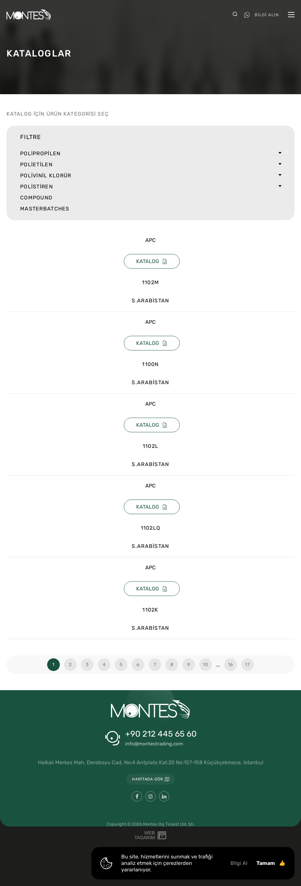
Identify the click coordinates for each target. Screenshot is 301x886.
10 (205, 664)
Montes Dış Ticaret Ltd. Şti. (168, 824)
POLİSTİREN (150, 187)
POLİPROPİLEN (150, 153)
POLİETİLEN (150, 164)
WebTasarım (145, 835)
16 (230, 664)
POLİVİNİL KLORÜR (150, 175)
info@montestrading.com (154, 744)
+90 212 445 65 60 (161, 734)
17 (247, 664)
